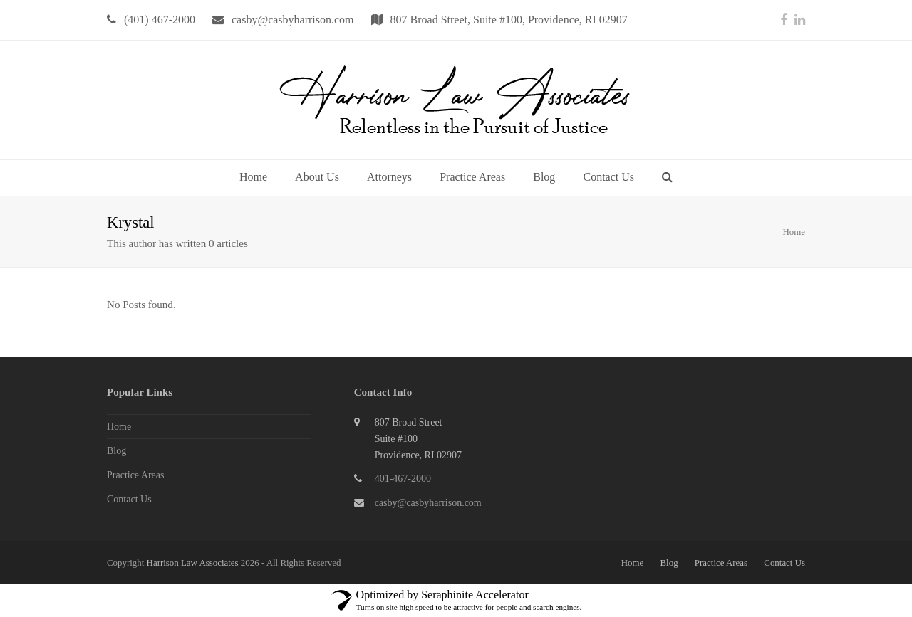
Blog (116, 450)
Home (793, 231)
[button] (667, 178)
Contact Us (129, 499)
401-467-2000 (403, 478)
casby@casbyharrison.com (428, 502)
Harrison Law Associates (194, 562)
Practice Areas (135, 475)
